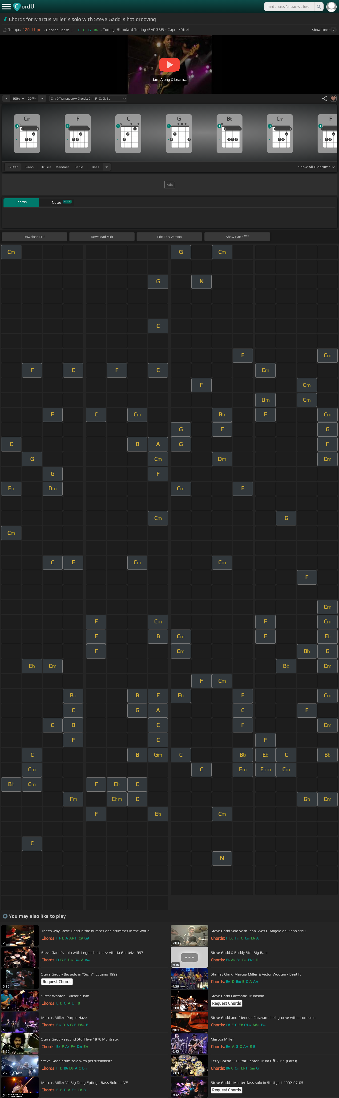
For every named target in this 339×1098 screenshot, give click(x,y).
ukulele (46, 167)
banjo (79, 167)
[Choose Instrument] (106, 167)
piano (29, 167)
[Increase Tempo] (42, 98)
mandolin (62, 167)
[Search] (318, 6)
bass (95, 167)
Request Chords (57, 981)
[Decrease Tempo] (6, 98)
